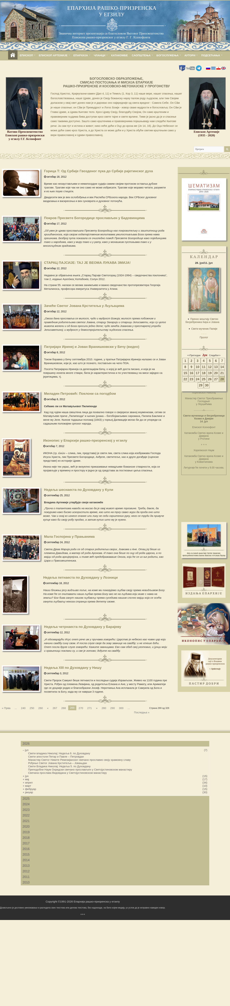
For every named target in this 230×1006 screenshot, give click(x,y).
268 (63, 708)
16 (191, 373)
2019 (26, 832)
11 (203, 367)
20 (216, 373)
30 (207, 385)
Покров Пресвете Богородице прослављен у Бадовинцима (94, 218)
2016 (26, 849)
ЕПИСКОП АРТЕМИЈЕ (53, 55)
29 (200, 385)
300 (121, 708)
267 (55, 708)
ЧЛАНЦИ (99, 55)
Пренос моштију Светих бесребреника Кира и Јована (202, 320)
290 (112, 708)
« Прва (6, 708)
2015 (26, 854)
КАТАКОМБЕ (119, 55)
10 (197, 367)
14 (222, 367)
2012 (26, 871)
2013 (26, 866)
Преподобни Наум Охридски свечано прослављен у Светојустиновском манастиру (80, 769)
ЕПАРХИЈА (80, 55)
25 (203, 379)
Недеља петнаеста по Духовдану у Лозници (80, 577)
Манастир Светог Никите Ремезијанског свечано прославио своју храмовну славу (79, 759)
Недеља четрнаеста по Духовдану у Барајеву (82, 627)
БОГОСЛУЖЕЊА (167, 55)
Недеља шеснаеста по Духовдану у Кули (78, 490)
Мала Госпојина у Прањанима (69, 536)
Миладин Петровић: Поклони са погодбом (80, 393)
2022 (26, 815)
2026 (26, 743)
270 (81, 708)
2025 (26, 798)
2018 (26, 838)
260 (40, 708)
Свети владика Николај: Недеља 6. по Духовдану (59, 753)
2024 (26, 804)
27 (216, 379)
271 (89, 708)
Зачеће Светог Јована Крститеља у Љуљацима (84, 306)
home (12, 55)
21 (222, 373)
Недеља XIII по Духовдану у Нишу (73, 668)
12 (210, 367)
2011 (26, 877)
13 (216, 367)
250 (32, 708)
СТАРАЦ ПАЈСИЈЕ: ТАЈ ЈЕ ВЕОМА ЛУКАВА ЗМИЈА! (87, 263)
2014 (26, 860)
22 (185, 379)
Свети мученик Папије (204, 328)
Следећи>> (214, 355)
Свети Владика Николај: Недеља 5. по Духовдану (59, 766)
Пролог (204, 337)
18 (203, 373)
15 (185, 373)
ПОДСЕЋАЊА (210, 55)
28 (222, 379)
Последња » (141, 712)
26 (210, 379)
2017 (26, 843)
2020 (26, 826)
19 (210, 373)
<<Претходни (194, 355)
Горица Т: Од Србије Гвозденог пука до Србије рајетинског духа (98, 171)
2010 (26, 882)
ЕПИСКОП (26, 55)
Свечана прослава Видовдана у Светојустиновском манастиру (67, 772)
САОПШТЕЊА (141, 55)
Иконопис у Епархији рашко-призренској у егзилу (85, 440)
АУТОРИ (189, 55)
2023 (26, 810)
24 (197, 379)
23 (191, 379)
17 (197, 373)
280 (104, 708)
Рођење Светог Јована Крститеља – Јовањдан (57, 763)
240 (23, 708)
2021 (26, 821)
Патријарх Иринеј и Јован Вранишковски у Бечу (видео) (91, 347)
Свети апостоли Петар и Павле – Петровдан (56, 756)
